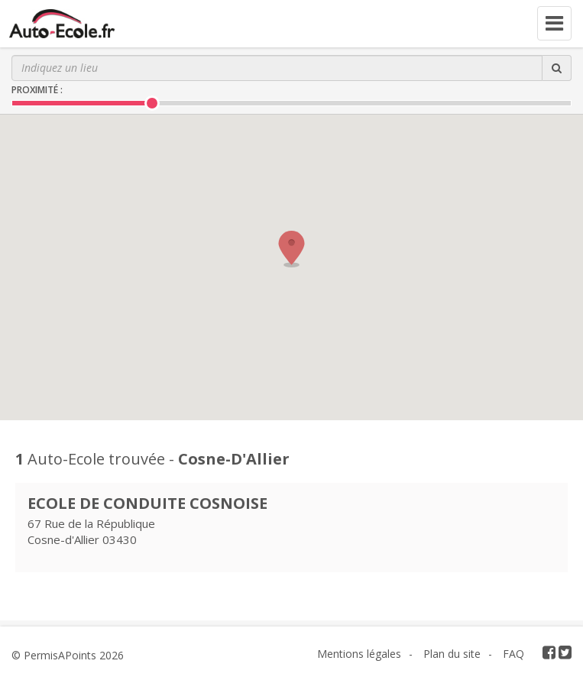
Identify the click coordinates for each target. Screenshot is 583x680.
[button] (292, 249)
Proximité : (37, 89)
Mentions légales (359, 653)
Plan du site (452, 653)
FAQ (513, 653)
